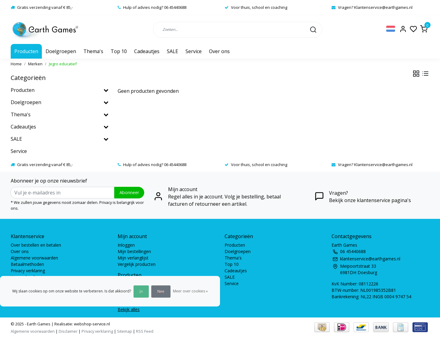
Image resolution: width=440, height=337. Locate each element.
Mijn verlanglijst (133, 258)
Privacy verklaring (28, 271)
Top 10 (119, 51)
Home (16, 64)
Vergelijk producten (137, 264)
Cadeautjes (147, 51)
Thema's (93, 51)
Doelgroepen (61, 51)
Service (193, 51)
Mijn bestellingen (134, 251)
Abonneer (129, 192)
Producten (26, 51)
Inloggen (126, 245)
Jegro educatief (63, 64)
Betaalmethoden (27, 264)
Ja (141, 291)
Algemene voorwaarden (34, 258)
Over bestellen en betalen (36, 245)
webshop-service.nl (91, 324)
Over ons (219, 51)
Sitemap (124, 331)
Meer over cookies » (190, 291)
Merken (35, 64)
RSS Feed (144, 331)
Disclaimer (68, 331)
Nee (160, 291)
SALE (172, 51)
